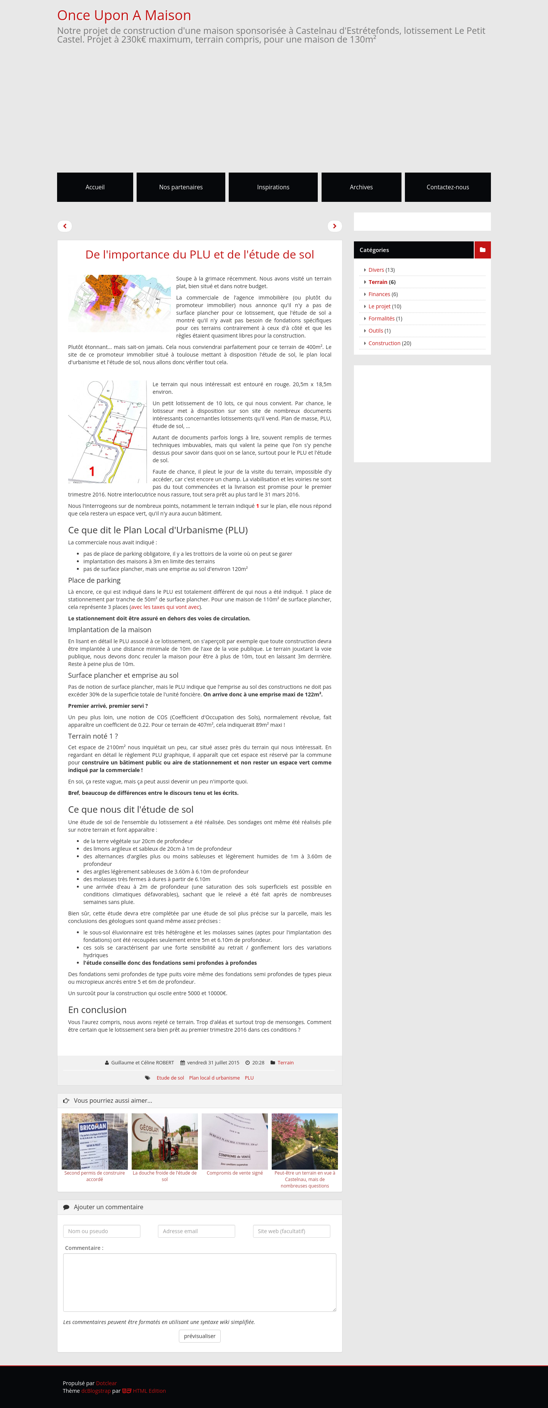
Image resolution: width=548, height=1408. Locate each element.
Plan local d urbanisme (214, 1078)
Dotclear (106, 1383)
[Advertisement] (274, 115)
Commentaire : (84, 1247)
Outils (376, 330)
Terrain (286, 1062)
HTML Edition (144, 1390)
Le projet (380, 306)
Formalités (382, 318)
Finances (379, 294)
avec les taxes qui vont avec (165, 606)
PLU (249, 1078)
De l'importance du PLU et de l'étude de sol (199, 254)
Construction (385, 343)
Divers (376, 269)
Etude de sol (170, 1078)
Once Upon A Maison (124, 15)
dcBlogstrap (96, 1390)
